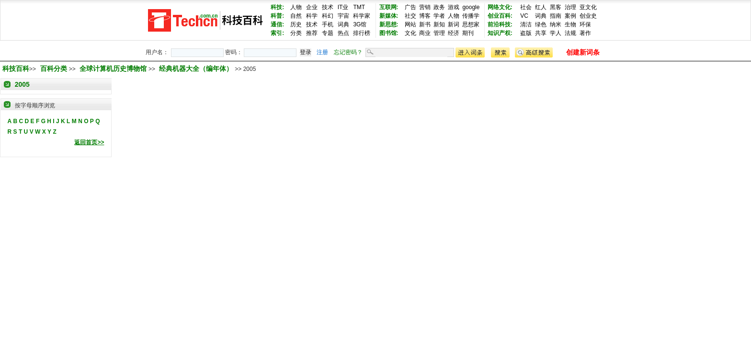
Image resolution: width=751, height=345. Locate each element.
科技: (277, 7)
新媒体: (388, 15)
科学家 (361, 15)
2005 (22, 84)
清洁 (526, 24)
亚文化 (588, 7)
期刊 (468, 33)
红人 (540, 7)
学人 (555, 33)
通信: (277, 24)
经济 (453, 33)
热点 (343, 33)
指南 (555, 15)
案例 (570, 15)
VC (524, 15)
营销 (425, 7)
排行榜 (361, 33)
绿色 (540, 24)
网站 (410, 24)
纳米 (555, 24)
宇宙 (343, 15)
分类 (296, 33)
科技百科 (15, 68)
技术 (327, 7)
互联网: (388, 7)
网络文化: (500, 7)
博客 (425, 15)
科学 (312, 15)
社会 (526, 7)
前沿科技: (500, 24)
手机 (327, 24)
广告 (410, 7)
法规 (570, 33)
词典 (343, 24)
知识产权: (500, 33)
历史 (296, 24)
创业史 (588, 15)
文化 (410, 33)
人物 (296, 7)
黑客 (555, 7)
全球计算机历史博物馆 (114, 68)
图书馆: (388, 33)
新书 (425, 24)
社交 (410, 15)
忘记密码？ (348, 52)
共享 (540, 33)
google (470, 7)
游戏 (453, 7)
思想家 (470, 24)
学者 (439, 15)
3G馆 (359, 24)
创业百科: (500, 15)
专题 (327, 33)
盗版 (526, 33)
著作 (585, 33)
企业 (312, 7)
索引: (277, 33)
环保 (585, 24)
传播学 (470, 15)
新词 (453, 24)
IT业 (343, 7)
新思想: (388, 24)
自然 (296, 15)
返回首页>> (89, 142)
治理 (570, 7)
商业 (425, 33)
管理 (439, 33)
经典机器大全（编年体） (197, 68)
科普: (277, 15)
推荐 (312, 33)
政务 (439, 7)
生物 (570, 24)
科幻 (327, 15)
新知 (439, 24)
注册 (322, 52)
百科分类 (53, 68)
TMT (359, 7)
